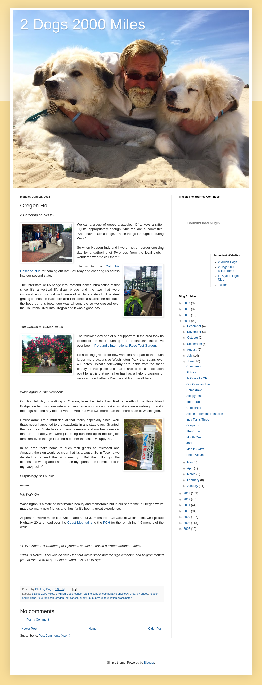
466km (190, 443)
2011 (187, 505)
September (195, 344)
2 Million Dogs (64, 593)
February (193, 480)
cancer (78, 593)
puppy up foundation (104, 597)
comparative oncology (115, 593)
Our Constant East (198, 384)
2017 (187, 303)
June (190, 361)
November (194, 332)
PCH (106, 522)
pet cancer (72, 597)
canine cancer (92, 593)
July (190, 355)
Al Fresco (192, 372)
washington (125, 597)
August (192, 349)
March (191, 474)
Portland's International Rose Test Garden (125, 345)
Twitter (222, 285)
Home (93, 628)
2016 (187, 309)
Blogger (149, 662)
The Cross (193, 431)
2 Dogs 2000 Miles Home (226, 268)
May (190, 462)
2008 (187, 523)
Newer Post (29, 628)
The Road (193, 402)
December (194, 326)
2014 (187, 321)
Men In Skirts (195, 449)
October (193, 337)
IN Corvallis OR (196, 378)
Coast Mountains (79, 522)
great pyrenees (139, 593)
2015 (187, 315)
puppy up (85, 597)
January (193, 486)
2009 (187, 517)
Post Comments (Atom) (54, 635)
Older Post (155, 628)
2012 (187, 499)
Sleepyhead (194, 396)
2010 (187, 511)
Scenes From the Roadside (204, 414)
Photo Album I (195, 455)
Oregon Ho (193, 425)
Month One (193, 437)
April (190, 468)
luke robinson (46, 597)
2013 (187, 493)
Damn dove (194, 390)
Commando (194, 366)
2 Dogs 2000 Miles (82, 24)
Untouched (193, 408)
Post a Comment (37, 619)
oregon (59, 597)
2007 (187, 529)
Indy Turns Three (197, 419)
